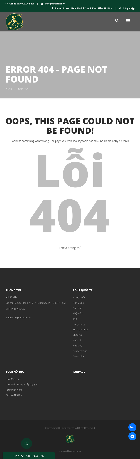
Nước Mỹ (77, 345)
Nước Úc (77, 340)
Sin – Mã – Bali (80, 329)
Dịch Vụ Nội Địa (14, 395)
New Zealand (80, 351)
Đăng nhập (127, 8)
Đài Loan (77, 308)
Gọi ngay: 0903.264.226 (20, 3)
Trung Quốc (79, 297)
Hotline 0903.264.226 (28, 456)
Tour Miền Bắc (13, 379)
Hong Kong (79, 324)
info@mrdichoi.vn (53, 3)
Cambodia (78, 356)
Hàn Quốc (78, 302)
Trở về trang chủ (70, 248)
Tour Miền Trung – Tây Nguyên (22, 384)
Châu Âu (77, 334)
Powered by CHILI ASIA (70, 451)
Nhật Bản (77, 313)
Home (9, 88)
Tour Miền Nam (14, 389)
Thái (75, 318)
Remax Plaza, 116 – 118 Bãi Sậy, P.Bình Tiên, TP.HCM (82, 8)
